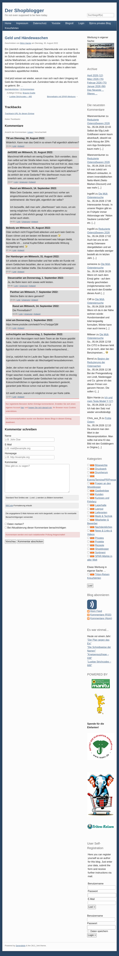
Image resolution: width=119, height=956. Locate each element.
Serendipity (21, 945)
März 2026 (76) (95, 79)
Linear (30, 132)
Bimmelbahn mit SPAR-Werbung (61, 96)
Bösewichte (101, 465)
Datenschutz (40, 23)
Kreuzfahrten (12, 28)
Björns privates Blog (100, 23)
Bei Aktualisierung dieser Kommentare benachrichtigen (36, 527)
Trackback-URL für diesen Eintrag (19, 113)
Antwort (21, 146)
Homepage (11, 453)
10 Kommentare (27, 89)
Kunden (99, 494)
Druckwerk (101, 469)
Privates (99, 538)
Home (8, 23)
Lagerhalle (100, 505)
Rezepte (99, 545)
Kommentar (11, 462)
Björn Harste (25, 43)
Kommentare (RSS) (100, 614)
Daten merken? (15, 524)
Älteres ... (92, 93)
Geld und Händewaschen (26, 38)
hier (22, 407)
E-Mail (8, 444)
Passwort (93, 891)
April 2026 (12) (95, 75)
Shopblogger (102, 549)
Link (14, 146)
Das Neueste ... (95, 90)
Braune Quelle (29, 93)
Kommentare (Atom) (101, 618)
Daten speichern (99, 931)
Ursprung (23, 182)
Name (8, 435)
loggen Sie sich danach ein (40, 407)
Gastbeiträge (102, 490)
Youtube (56, 23)
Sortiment (100, 552)
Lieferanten (101, 512)
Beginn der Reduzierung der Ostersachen (98, 362)
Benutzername (95, 883)
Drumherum (101, 472)
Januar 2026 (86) (96, 86)
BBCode (9, 505)
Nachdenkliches (12, 89)
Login (81, 23)
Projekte (99, 541)
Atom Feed (96, 611)
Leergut (99, 509)
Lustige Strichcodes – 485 (20, 96)
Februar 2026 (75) (97, 82)
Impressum (22, 23)
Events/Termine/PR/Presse (101, 479)
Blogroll (69, 23)
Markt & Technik (103, 516)
